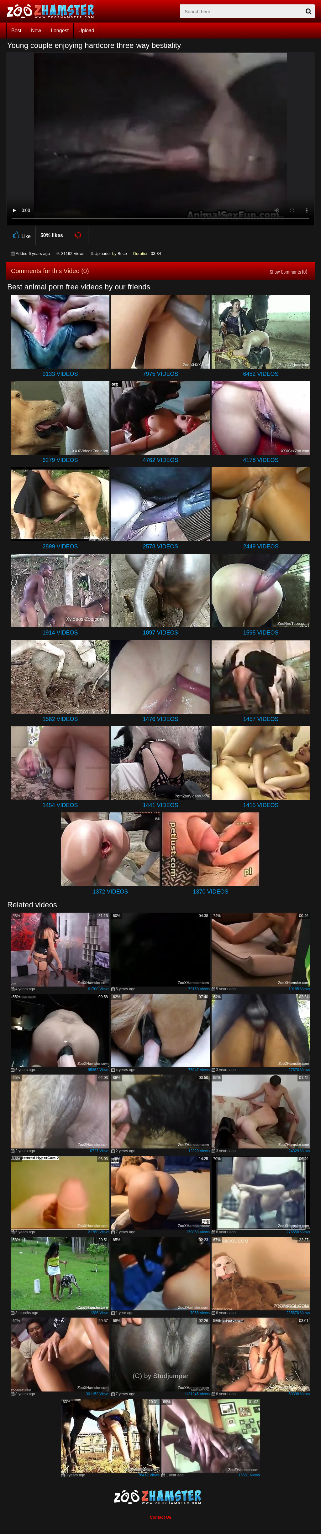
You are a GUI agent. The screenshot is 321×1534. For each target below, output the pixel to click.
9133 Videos (60, 374)
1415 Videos (260, 805)
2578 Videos (160, 546)
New (36, 30)
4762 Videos (160, 460)
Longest (60, 30)
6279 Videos (60, 460)
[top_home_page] (53, 11)
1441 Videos (160, 805)
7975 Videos (160, 374)
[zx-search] (247, 11)
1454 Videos (60, 805)
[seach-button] (308, 11)
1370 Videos (210, 892)
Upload (86, 30)
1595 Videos (260, 633)
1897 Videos (160, 633)
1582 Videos (60, 719)
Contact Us (160, 1517)
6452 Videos (260, 374)
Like (21, 235)
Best (16, 30)
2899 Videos (60, 546)
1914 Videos (60, 633)
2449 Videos (260, 546)
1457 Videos (260, 719)
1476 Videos (160, 719)
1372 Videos (110, 892)
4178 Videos (260, 460)
